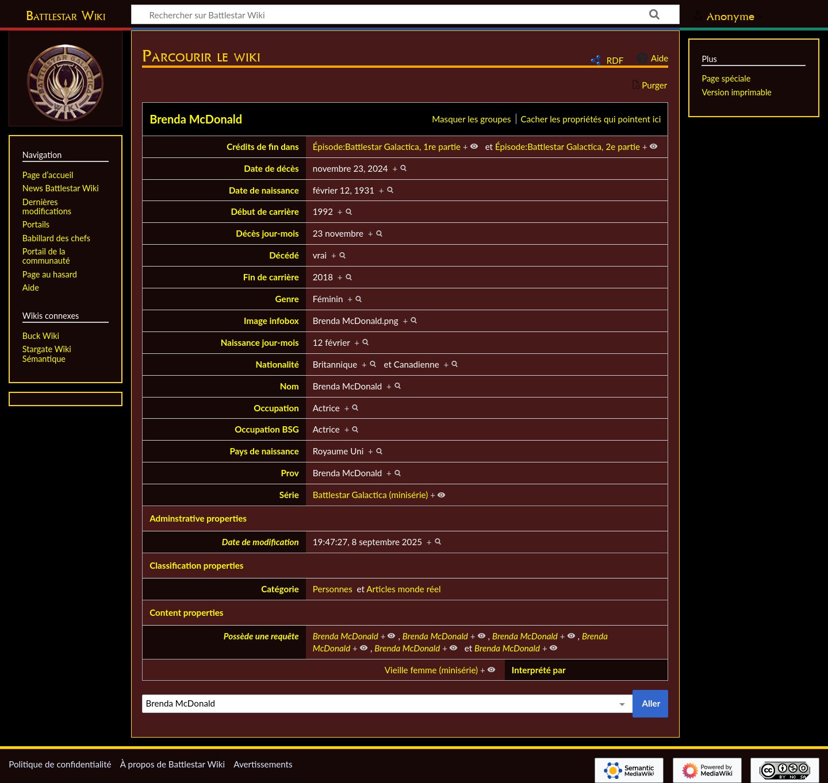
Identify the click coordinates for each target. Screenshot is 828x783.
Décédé (284, 255)
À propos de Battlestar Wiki (172, 764)
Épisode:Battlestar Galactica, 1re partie (387, 146)
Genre (287, 299)
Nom (289, 386)
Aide (651, 58)
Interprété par (539, 670)
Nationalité (277, 364)
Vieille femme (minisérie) (431, 670)
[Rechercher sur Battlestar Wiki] (405, 14)
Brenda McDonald (196, 119)
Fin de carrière (271, 277)
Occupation (276, 408)
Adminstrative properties (198, 518)
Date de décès (271, 168)
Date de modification (260, 542)
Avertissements (262, 764)
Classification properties (196, 565)
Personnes (332, 589)
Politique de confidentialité (60, 764)
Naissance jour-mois (260, 342)
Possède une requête (261, 636)
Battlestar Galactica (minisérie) (370, 494)
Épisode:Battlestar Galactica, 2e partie (567, 146)
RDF (615, 60)
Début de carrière (264, 211)
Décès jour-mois (267, 233)
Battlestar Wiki (65, 15)
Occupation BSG (267, 429)
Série (289, 494)
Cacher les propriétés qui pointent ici (591, 119)
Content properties (186, 612)
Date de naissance (264, 190)
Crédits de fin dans (262, 146)
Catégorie (280, 589)
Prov (290, 473)
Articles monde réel (403, 589)
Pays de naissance (263, 451)
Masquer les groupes (471, 119)
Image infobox (271, 320)
